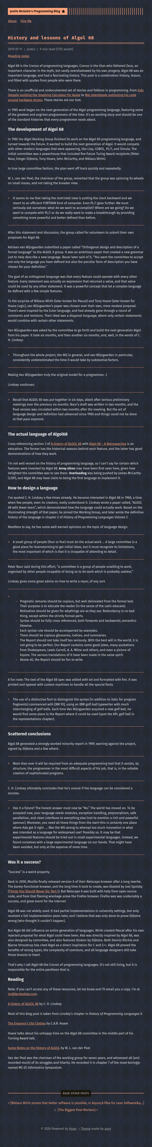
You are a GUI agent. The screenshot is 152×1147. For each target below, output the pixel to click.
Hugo (73, 1129)
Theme (86, 1129)
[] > (78, 1110)
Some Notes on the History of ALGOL (34, 1048)
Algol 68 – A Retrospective (107, 444)
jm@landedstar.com (22, 994)
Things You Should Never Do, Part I (33, 891)
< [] (76, 1103)
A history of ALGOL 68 (66, 444)
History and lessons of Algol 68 (51, 38)
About (12, 21)
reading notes (19, 56)
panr (107, 1129)
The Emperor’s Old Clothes (27, 1023)
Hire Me (26, 21)
